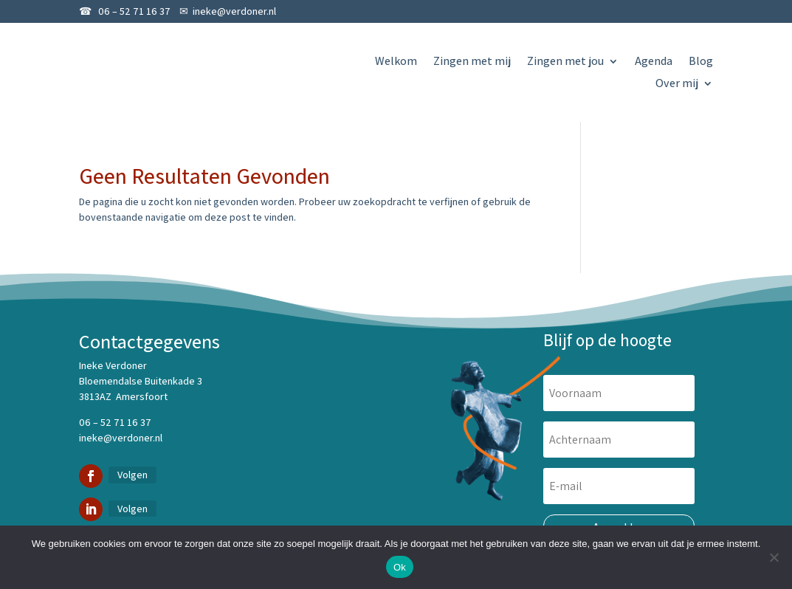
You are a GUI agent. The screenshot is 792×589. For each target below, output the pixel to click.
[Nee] (773, 557)
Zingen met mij (472, 62)
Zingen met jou (565, 62)
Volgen (132, 474)
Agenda (653, 62)
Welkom (396, 62)
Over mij (676, 84)
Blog (701, 62)
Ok (399, 567)
